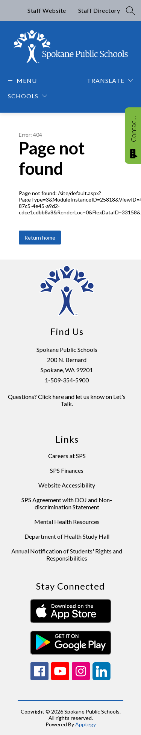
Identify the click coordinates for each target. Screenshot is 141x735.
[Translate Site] (110, 80)
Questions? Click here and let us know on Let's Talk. (67, 400)
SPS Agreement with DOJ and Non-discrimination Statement (66, 503)
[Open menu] (21, 80)
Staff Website (46, 10)
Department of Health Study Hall (66, 536)
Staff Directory (99, 10)
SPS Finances (66, 470)
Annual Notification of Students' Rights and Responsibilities (66, 554)
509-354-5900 (69, 380)
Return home (39, 237)
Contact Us (133, 129)
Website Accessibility (66, 485)
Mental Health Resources (67, 521)
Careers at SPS (67, 455)
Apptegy (85, 724)
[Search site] (130, 10)
